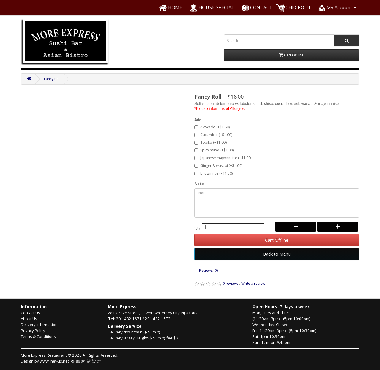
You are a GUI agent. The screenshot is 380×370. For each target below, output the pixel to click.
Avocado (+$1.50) (212, 126)
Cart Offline (277, 240)
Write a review (253, 283)
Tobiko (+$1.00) (210, 142)
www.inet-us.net (71, 361)
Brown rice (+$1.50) (213, 173)
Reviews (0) (208, 270)
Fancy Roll (52, 78)
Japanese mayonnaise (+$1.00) (222, 157)
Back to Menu (277, 254)
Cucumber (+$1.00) (213, 134)
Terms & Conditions (38, 336)
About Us (29, 318)
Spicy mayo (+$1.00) (214, 150)
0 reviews (230, 283)
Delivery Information (39, 324)
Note (199, 183)
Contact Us (30, 312)
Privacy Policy (33, 330)
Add (198, 119)
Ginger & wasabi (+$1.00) (218, 165)
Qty (197, 227)
